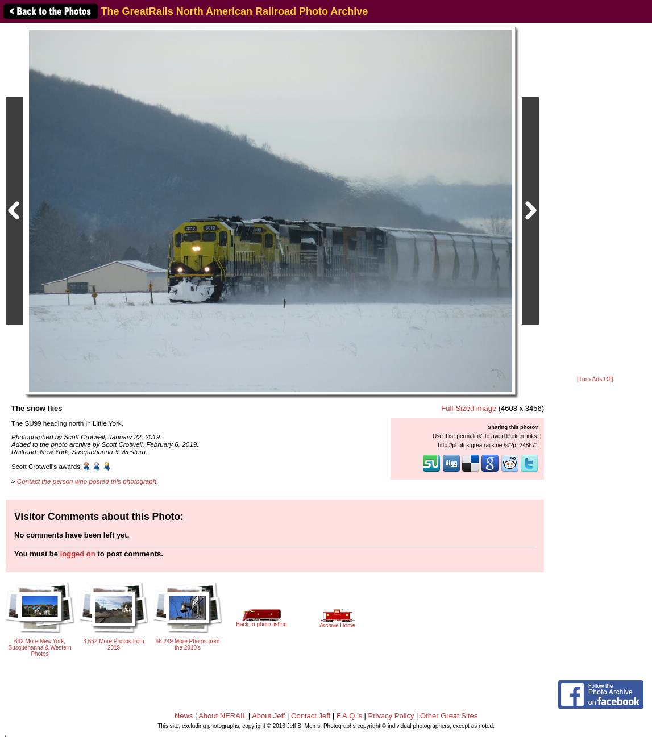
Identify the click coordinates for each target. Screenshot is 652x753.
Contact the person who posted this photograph (87, 481)
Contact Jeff (310, 716)
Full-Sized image (468, 408)
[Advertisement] (595, 200)
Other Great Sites (448, 716)
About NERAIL (222, 716)
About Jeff (268, 716)
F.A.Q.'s (349, 716)
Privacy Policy (391, 716)
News (184, 716)
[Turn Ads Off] (595, 379)
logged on (77, 554)
